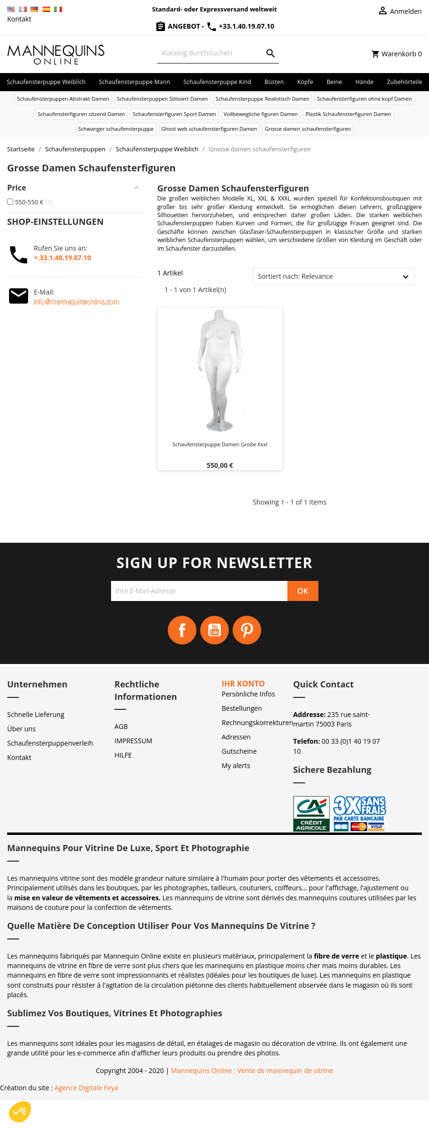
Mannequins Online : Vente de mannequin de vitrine (252, 1070)
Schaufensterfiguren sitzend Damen (81, 113)
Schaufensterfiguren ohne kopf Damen (364, 98)
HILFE (123, 754)
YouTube (214, 630)
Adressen (236, 736)
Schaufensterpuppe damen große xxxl (220, 444)
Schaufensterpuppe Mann (134, 82)
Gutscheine (239, 751)
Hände (365, 82)
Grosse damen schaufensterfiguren (308, 128)
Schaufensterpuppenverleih (50, 743)
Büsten (274, 82)
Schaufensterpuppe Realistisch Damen (262, 98)
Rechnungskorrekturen (257, 722)
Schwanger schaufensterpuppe (116, 128)
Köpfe (305, 82)
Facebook (182, 630)
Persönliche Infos (248, 693)
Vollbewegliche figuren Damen (261, 113)
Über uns (21, 728)
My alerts (236, 765)
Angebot (178, 26)
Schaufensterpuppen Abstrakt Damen (63, 98)
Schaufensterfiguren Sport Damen (174, 113)
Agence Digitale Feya (86, 1087)
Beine (334, 82)
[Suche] (218, 52)
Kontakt (19, 18)
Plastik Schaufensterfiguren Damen (348, 113)
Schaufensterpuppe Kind (217, 82)
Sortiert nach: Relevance (295, 276)
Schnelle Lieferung (35, 714)
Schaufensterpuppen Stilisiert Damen (162, 98)
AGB (121, 726)
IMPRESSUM (133, 740)
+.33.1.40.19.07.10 (62, 257)
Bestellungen (242, 708)
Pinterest (247, 630)
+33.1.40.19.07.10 (240, 26)
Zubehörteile (404, 82)
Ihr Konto (243, 683)
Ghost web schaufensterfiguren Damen (209, 128)
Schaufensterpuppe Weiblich (46, 82)
